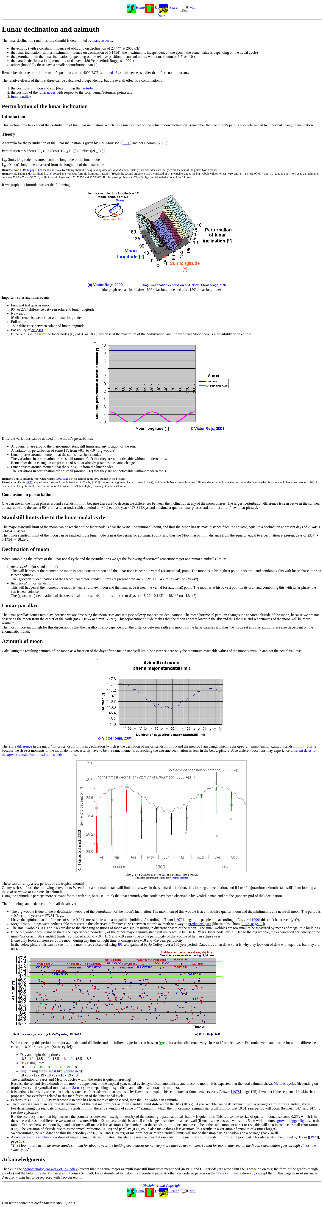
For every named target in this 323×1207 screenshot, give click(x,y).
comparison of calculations (34, 1137)
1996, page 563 (32, 170)
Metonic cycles (285, 1083)
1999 (127, 61)
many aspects (102, 40)
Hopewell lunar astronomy (236, 1173)
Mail (192, 7)
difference (24, 746)
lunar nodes (47, 92)
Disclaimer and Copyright (161, 1186)
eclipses (37, 330)
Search (173, 7)
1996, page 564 (64, 478)
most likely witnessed (65, 1071)
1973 (29, 482)
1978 (48, 173)
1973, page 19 (252, 924)
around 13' (110, 73)
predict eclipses (199, 924)
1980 (126, 143)
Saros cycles (81, 1088)
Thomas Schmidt (179, 877)
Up (156, 7)
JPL (120, 944)
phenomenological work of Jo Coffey (50, 1169)
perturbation (90, 88)
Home (140, 7)
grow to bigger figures (293, 1121)
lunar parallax (21, 96)
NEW (161, 15)
